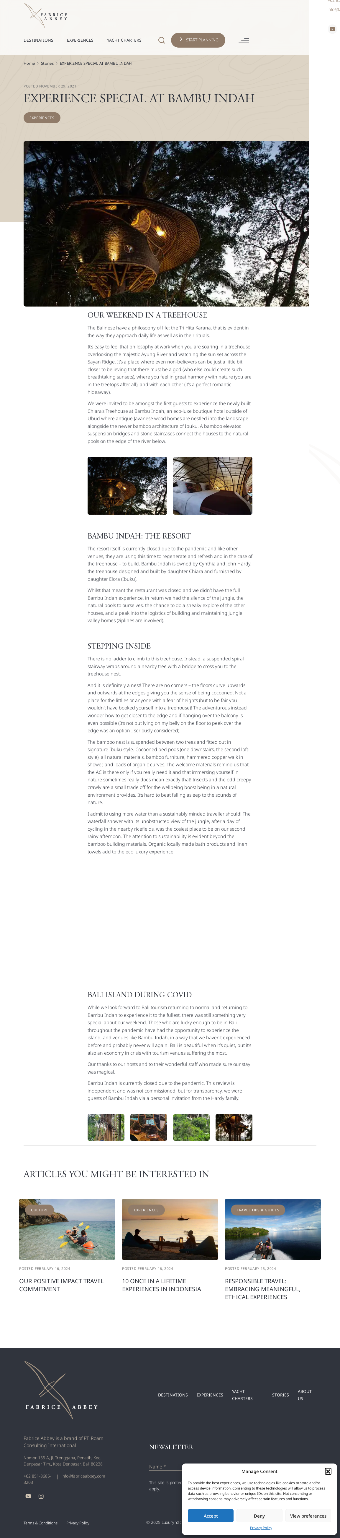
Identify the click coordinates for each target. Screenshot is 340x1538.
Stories (47, 63)
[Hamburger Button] (309, 16)
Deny (259, 1516)
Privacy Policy (261, 1527)
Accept (211, 1516)
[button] (328, 1471)
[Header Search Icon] (227, 15)
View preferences (308, 1516)
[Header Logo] (45, 15)
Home (29, 63)
